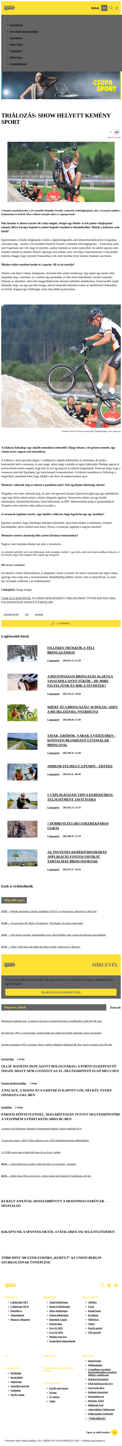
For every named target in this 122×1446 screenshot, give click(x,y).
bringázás (39, 614)
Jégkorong (16, 1382)
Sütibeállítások (97, 1418)
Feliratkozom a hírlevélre (61, 992)
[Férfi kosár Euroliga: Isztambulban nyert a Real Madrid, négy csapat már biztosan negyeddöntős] (61, 935)
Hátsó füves (16, 57)
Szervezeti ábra (96, 1388)
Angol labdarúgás (58, 1302)
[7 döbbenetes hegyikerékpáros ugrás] (22, 836)
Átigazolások (17, 1315)
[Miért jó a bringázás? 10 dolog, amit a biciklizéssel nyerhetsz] (22, 720)
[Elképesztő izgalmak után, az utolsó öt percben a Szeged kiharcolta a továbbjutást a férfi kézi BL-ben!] (61, 1021)
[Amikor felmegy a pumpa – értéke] (22, 779)
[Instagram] (102, 1285)
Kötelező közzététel (98, 1379)
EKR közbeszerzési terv (100, 1383)
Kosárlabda (16, 1377)
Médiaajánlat (95, 1365)
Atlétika (92, 1302)
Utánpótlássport (18, 64)
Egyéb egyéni (95, 1328)
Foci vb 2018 (56, 1328)
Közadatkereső (96, 1396)
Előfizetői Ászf (95, 1405)
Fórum (53, 1392)
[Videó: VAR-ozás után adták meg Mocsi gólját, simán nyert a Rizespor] (61, 946)
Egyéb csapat (17, 1394)
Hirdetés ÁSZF (96, 1401)
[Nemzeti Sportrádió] (104, 8)
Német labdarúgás (59, 1315)
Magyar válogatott (20, 1319)
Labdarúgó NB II (19, 1306)
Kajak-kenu (94, 1311)
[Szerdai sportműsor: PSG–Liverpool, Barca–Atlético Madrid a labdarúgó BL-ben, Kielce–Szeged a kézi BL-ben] (61, 1044)
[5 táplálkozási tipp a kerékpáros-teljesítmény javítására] (22, 808)
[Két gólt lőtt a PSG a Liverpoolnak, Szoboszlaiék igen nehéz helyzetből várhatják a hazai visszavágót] (61, 1033)
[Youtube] (116, 1285)
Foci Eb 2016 (56, 1332)
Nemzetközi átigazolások (62, 1341)
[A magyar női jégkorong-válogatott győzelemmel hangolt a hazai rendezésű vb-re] (61, 1128)
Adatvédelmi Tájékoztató (101, 1409)
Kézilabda (6, 1107)
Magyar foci (10, 1297)
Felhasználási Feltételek (100, 1414)
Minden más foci (58, 1337)
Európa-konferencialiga (13, 1083)
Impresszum (94, 1361)
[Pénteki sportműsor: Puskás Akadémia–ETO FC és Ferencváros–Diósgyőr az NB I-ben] (61, 911)
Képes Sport (16, 44)
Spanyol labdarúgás (59, 1306)
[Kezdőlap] (9, 8)
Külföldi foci (49, 1297)
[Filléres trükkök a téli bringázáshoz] (22, 661)
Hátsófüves (16, 1311)
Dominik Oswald (11, 614)
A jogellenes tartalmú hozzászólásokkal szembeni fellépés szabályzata (102, 1372)
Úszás (91, 1306)
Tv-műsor (54, 1397)
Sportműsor (16, 38)
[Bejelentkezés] (95, 8)
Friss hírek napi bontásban (24, 31)
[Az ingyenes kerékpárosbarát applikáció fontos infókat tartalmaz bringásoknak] (22, 865)
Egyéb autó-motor (58, 1388)
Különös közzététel (98, 1392)
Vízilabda (15, 1390)
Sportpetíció (16, 25)
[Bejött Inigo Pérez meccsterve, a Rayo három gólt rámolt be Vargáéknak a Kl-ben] (61, 1176)
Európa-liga (7, 1059)
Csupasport (16, 51)
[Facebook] (109, 1285)
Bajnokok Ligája (58, 1319)
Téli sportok (94, 1332)
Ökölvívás (93, 1319)
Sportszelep (49, 1355)
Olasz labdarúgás (58, 1311)
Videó (52, 1401)
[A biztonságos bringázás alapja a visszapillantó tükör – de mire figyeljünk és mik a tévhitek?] (22, 689)
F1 (5, 1355)
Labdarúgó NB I (19, 1302)
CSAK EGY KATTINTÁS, (16, 598)
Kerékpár (93, 1315)
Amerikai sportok (19, 1386)
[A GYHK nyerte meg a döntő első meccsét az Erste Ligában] (61, 1152)
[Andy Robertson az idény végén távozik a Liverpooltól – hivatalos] (61, 1164)
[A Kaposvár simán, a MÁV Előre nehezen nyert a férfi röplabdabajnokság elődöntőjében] (61, 1140)
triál (26, 614)
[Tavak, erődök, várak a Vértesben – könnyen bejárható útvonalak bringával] (22, 749)
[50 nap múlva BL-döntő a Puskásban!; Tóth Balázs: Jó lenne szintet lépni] (61, 923)
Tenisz (91, 1324)
